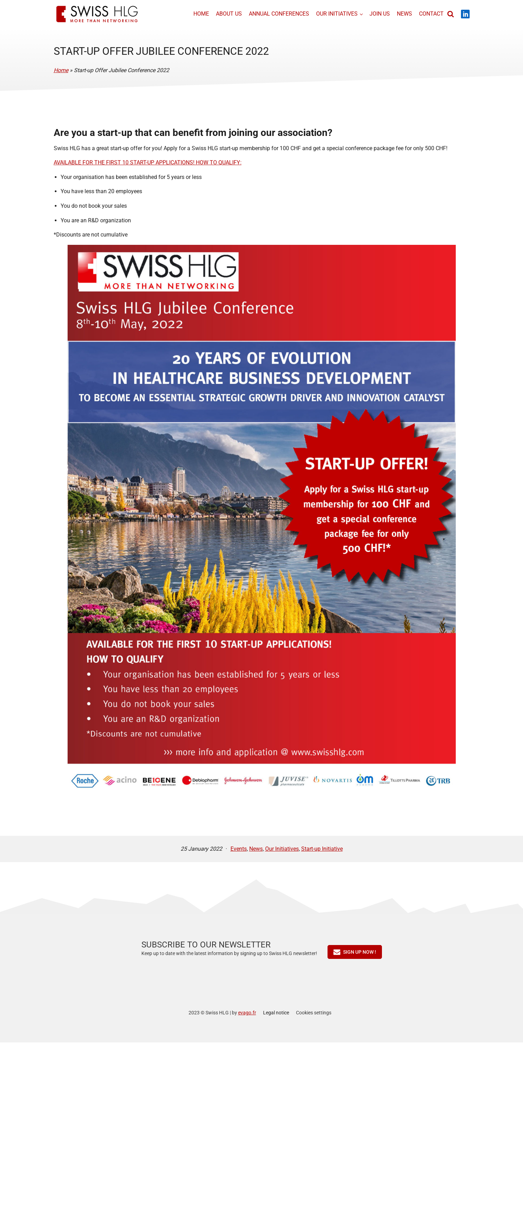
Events (238, 848)
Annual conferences (278, 13)
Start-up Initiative (322, 848)
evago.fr (247, 1012)
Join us (378, 13)
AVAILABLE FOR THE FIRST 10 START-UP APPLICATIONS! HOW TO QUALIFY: (148, 162)
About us (228, 13)
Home (200, 13)
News (403, 13)
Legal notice (276, 1012)
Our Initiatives (282, 848)
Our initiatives (336, 13)
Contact (430, 13)
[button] (355, 952)
